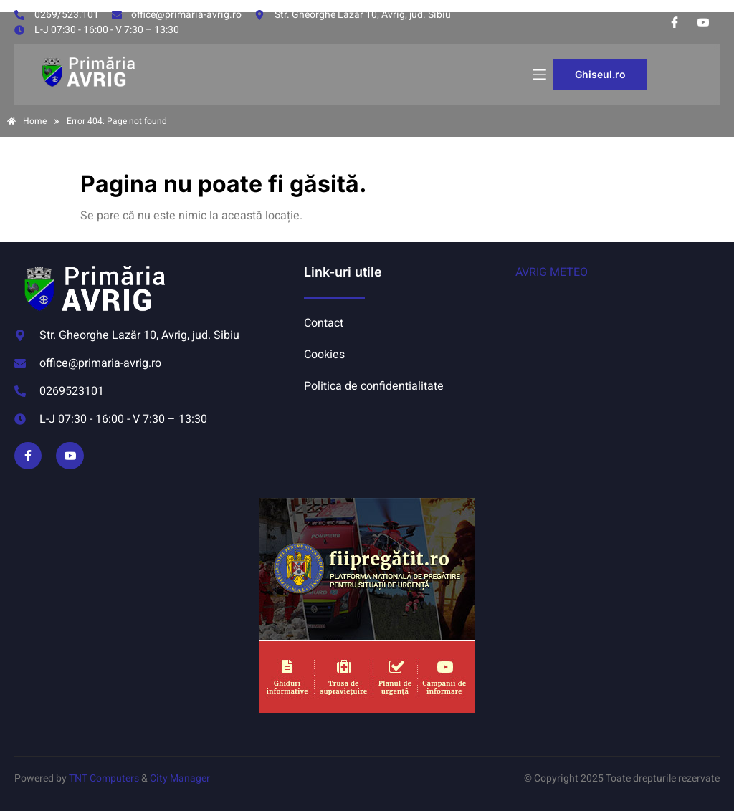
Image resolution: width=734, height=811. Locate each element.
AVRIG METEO (551, 272)
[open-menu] (538, 75)
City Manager (180, 778)
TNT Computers (104, 778)
